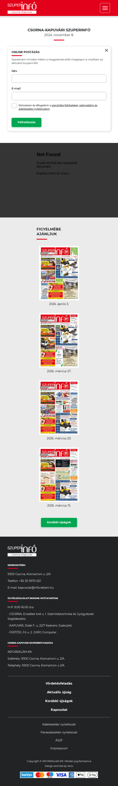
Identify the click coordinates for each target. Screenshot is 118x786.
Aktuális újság (59, 692)
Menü (105, 8)
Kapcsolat (59, 709)
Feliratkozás (26, 122)
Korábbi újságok (59, 522)
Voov (70, 766)
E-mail (16, 88)
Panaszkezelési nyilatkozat (59, 732)
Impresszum (59, 748)
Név (14, 71)
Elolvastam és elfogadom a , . (58, 107)
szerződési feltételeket (65, 105)
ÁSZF (59, 740)
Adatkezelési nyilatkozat (59, 724)
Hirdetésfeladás (59, 683)
